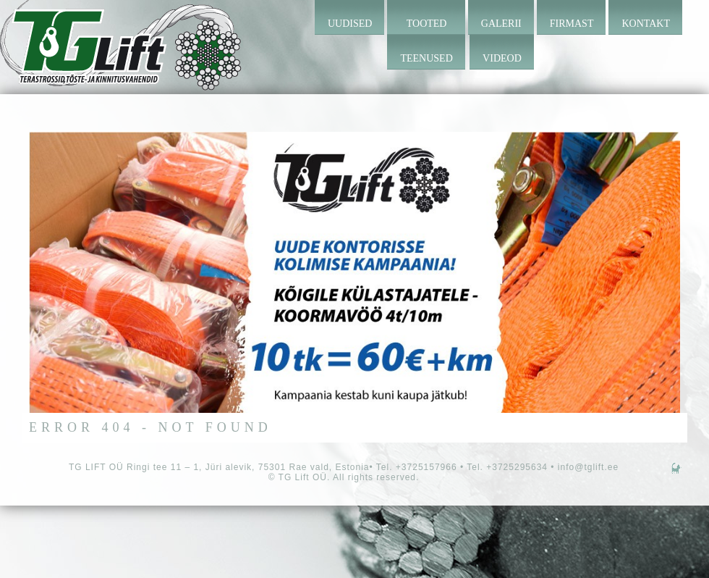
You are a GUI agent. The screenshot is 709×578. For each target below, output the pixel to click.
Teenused (426, 58)
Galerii (501, 23)
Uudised (350, 23)
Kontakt (645, 23)
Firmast (572, 23)
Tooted (427, 23)
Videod (502, 58)
